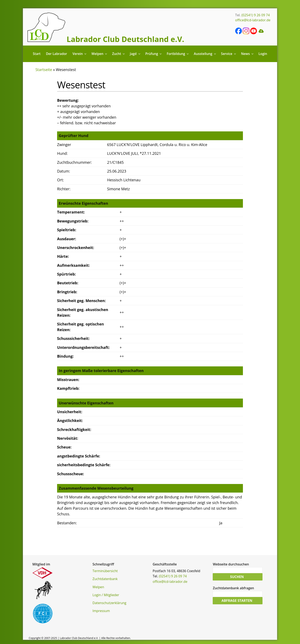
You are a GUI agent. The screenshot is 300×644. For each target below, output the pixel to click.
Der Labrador (56, 53)
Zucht (118, 53)
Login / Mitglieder (105, 595)
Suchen (237, 577)
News (247, 53)
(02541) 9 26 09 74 (255, 15)
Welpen (99, 53)
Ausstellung (205, 53)
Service (229, 53)
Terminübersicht (105, 571)
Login (263, 53)
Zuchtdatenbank (105, 579)
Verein (79, 53)
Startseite (43, 69)
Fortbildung (178, 53)
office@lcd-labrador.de (252, 20)
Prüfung (153, 53)
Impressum (101, 610)
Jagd (135, 53)
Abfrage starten (236, 601)
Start (37, 53)
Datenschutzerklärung (109, 603)
